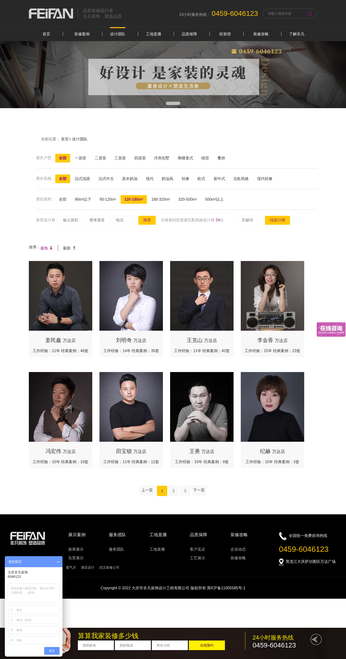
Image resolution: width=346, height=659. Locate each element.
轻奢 (185, 179)
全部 (63, 158)
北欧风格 (241, 179)
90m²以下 (83, 199)
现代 (150, 179)
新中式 (219, 179)
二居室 (100, 158)
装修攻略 (261, 34)
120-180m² (133, 199)
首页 (46, 34)
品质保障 (189, 34)
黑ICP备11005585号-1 (226, 588)
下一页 (199, 490)
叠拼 (221, 158)
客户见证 (197, 549)
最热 (46, 248)
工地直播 (153, 34)
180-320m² (160, 199)
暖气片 (71, 567)
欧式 (201, 179)
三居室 (120, 158)
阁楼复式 (185, 158)
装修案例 (82, 34)
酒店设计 (87, 567)
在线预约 (207, 645)
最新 (69, 248)
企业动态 (238, 549)
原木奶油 (129, 179)
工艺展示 (197, 558)
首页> (66, 139)
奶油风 (167, 179)
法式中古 (106, 179)
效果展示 (76, 549)
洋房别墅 (161, 158)
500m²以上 (214, 199)
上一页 (147, 490)
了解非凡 (296, 34)
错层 (205, 158)
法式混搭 (82, 179)
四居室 (140, 158)
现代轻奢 (264, 179)
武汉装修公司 (109, 567)
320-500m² (187, 199)
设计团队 (117, 34)
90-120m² (107, 199)
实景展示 (76, 558)
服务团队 (116, 549)
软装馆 (225, 34)
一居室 (80, 158)
